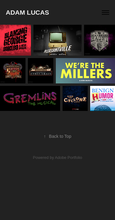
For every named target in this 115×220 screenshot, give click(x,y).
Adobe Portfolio (68, 157)
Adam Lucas (27, 12)
